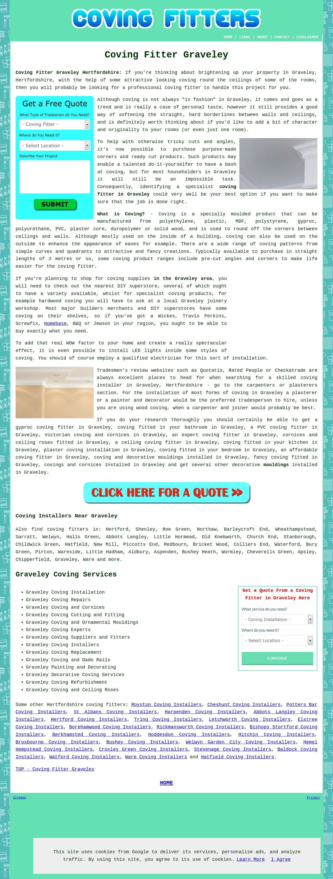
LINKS (244, 37)
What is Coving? (121, 214)
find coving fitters (59, 529)
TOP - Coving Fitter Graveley (55, 769)
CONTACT (282, 37)
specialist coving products (174, 293)
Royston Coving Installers (166, 704)
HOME (228, 37)
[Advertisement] (273, 311)
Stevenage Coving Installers (232, 749)
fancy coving (271, 457)
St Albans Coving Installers (115, 712)
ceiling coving (141, 442)
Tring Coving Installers (168, 719)
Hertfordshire (65, 704)
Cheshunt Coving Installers (244, 704)
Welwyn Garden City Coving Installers (241, 742)
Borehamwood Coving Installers (110, 727)
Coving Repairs (71, 599)
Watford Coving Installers (84, 757)
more (113, 559)
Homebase (55, 323)
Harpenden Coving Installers (205, 712)
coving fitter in (225, 435)
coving (187, 80)
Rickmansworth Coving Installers (200, 727)
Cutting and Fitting (97, 615)
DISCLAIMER (307, 37)
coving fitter (183, 87)
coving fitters (106, 704)
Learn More (251, 859)
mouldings (276, 464)
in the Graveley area (183, 278)
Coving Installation (78, 592)
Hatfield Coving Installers (237, 757)
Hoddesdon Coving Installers (189, 734)
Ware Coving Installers (156, 757)
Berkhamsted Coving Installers (96, 734)
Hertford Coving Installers (89, 719)
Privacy (313, 798)
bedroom (231, 450)
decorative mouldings (154, 457)
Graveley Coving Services (66, 575)
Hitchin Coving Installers (277, 734)
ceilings (240, 80)
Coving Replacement (76, 652)
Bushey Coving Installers (142, 742)
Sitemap (19, 798)
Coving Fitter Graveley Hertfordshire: (69, 72)
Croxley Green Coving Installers (143, 749)
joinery (217, 301)
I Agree (281, 859)
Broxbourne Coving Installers (57, 742)
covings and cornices (72, 464)
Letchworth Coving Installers (250, 719)
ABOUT (262, 37)
